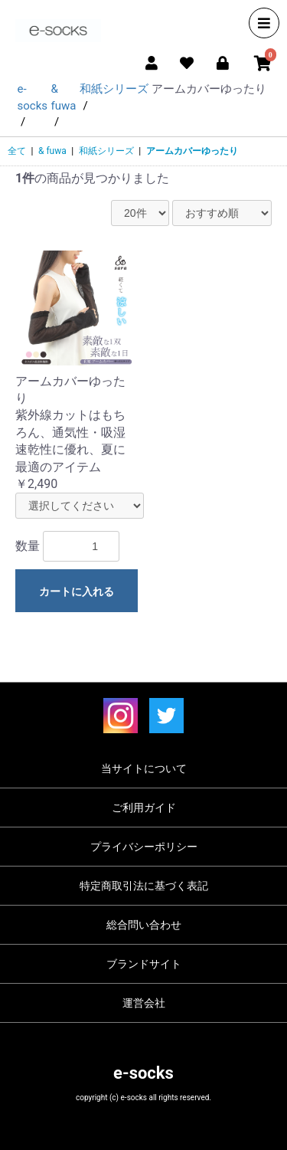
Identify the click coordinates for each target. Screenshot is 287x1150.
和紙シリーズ (106, 151)
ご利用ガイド (144, 807)
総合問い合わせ (143, 925)
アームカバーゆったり (192, 151)
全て (17, 151)
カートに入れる (76, 591)
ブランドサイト (143, 964)
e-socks (143, 1073)
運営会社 (143, 1003)
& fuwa (52, 151)
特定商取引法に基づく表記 (144, 886)
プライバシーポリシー (143, 846)
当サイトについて (144, 768)
